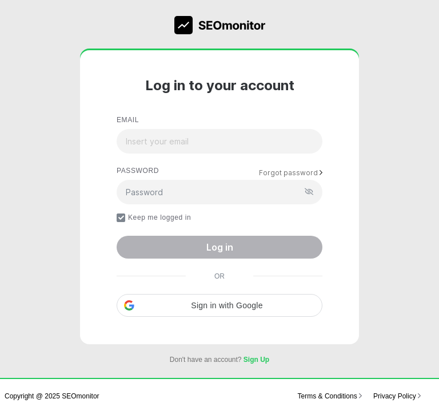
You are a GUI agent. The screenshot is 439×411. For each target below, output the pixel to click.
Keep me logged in (154, 217)
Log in (219, 247)
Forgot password (290, 172)
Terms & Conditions (330, 396)
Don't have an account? (219, 360)
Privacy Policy (397, 396)
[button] (219, 305)
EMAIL (128, 119)
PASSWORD (138, 170)
